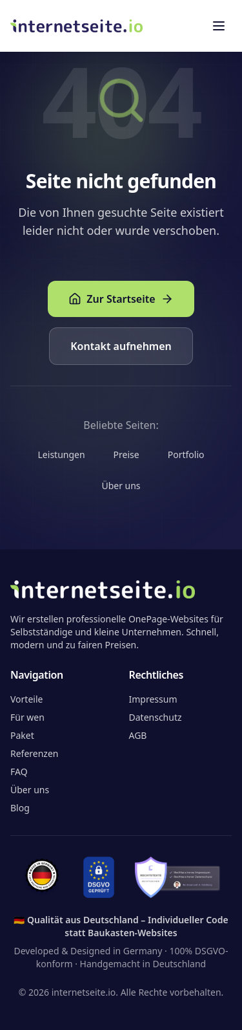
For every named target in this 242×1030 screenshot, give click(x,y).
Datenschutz (155, 717)
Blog (20, 808)
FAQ (19, 771)
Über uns (120, 485)
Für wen (27, 717)
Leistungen (61, 454)
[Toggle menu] (219, 26)
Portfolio (186, 454)
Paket (22, 735)
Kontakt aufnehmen (121, 346)
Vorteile (26, 699)
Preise (126, 454)
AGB (138, 735)
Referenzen (34, 753)
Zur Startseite (120, 299)
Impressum (153, 699)
